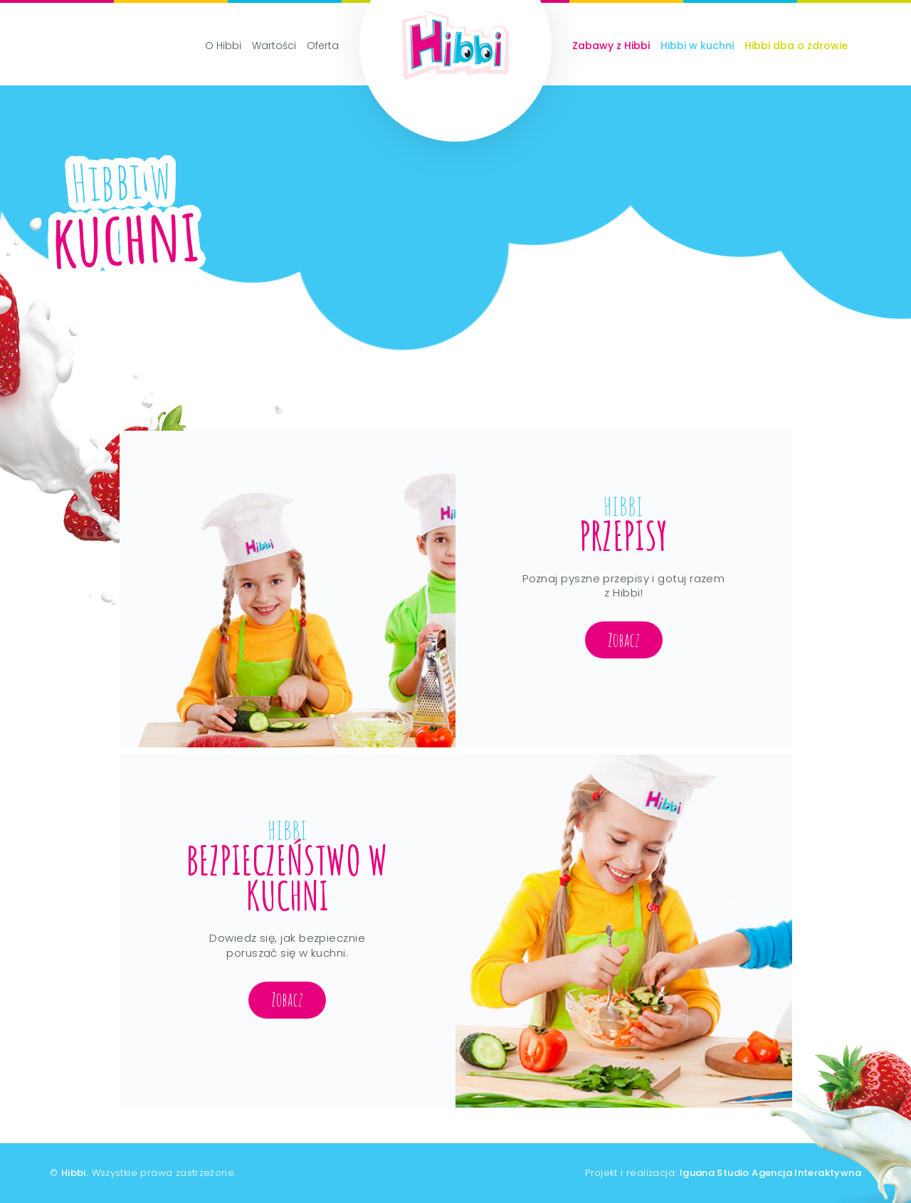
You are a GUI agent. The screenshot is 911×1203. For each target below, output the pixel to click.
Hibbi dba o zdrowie (796, 45)
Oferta (323, 45)
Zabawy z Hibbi (611, 45)
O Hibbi (223, 45)
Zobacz (624, 640)
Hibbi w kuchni (697, 45)
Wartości (274, 45)
